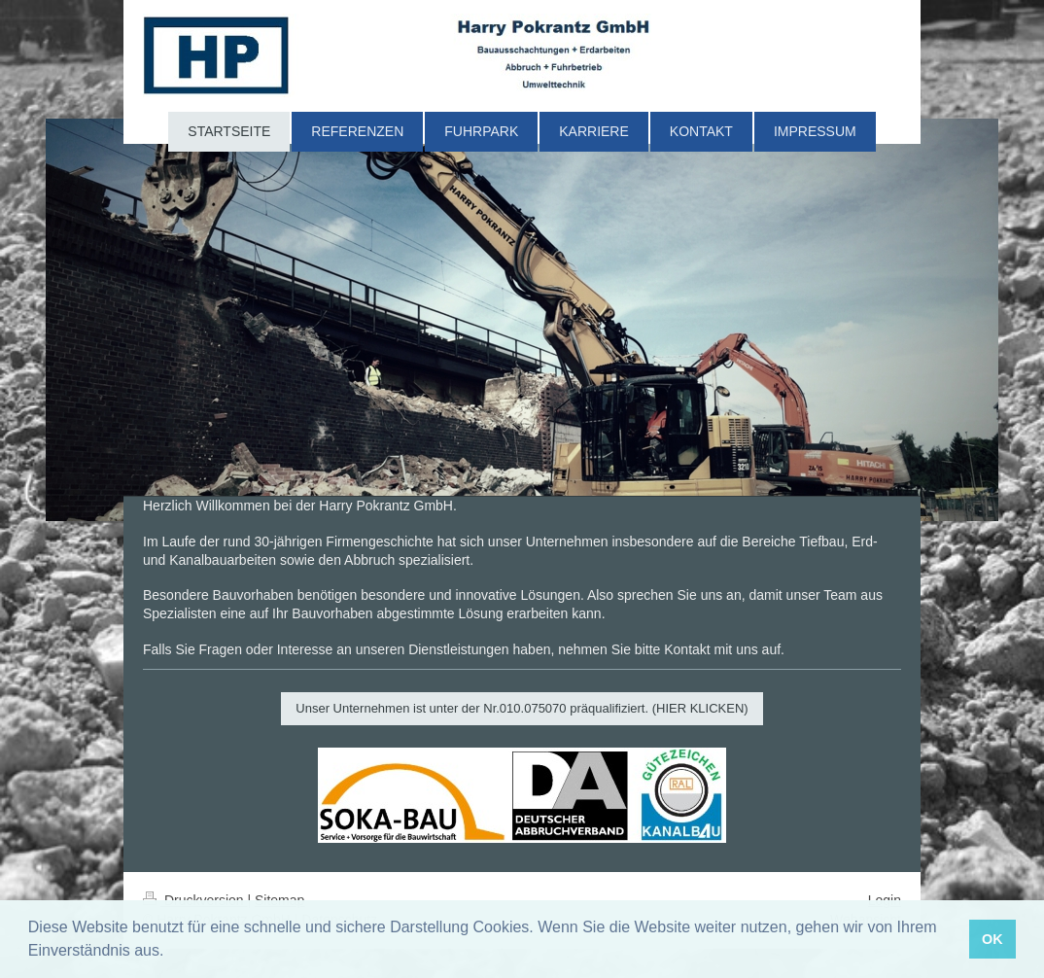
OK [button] (992, 939)
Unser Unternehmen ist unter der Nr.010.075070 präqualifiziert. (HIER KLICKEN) (522, 708)
